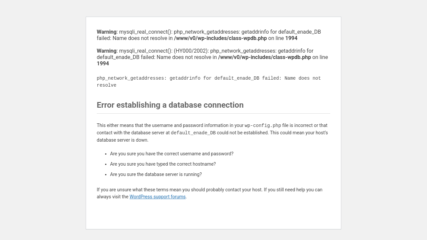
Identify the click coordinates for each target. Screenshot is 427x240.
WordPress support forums (157, 196)
